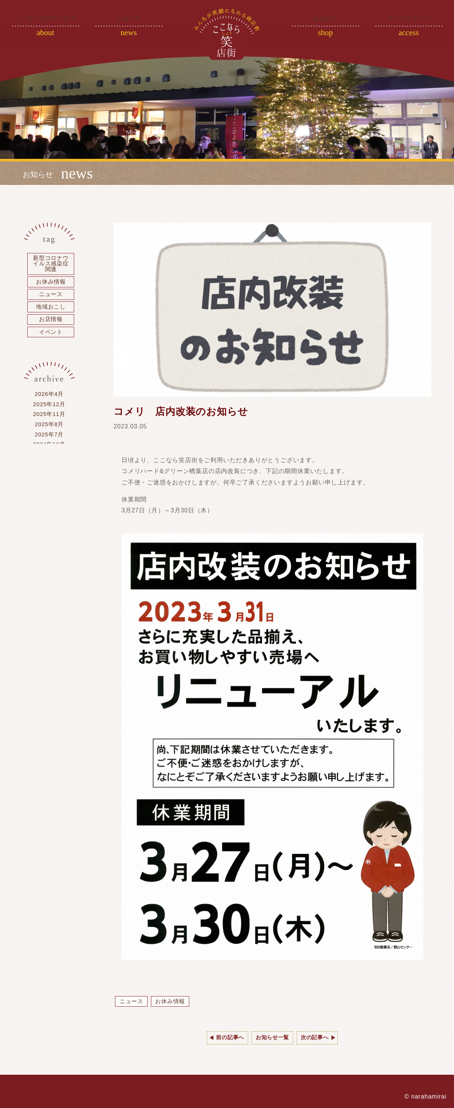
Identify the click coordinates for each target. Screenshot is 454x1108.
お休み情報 (174, 1001)
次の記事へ (320, 1038)
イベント (51, 338)
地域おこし (51, 311)
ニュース (132, 1001)
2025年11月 (49, 423)
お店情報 (51, 324)
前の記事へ (225, 1038)
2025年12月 (49, 412)
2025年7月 (49, 444)
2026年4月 (49, 401)
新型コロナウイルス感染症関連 (51, 264)
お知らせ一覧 (272, 1038)
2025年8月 (49, 433)
